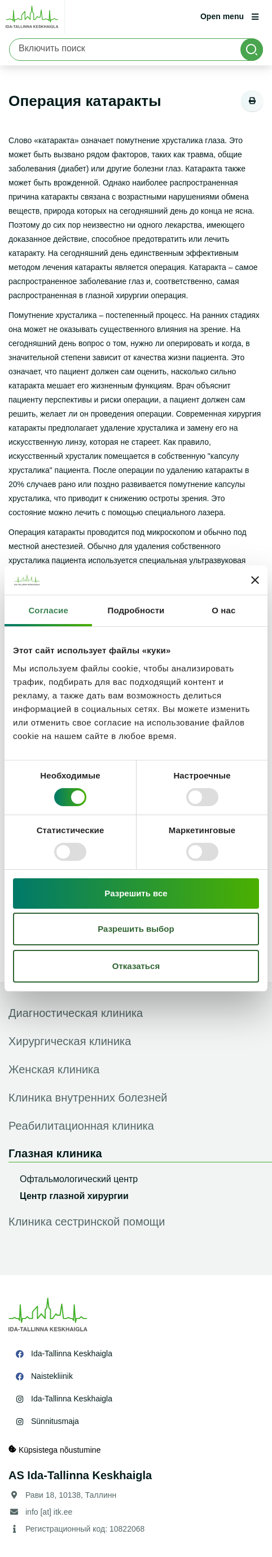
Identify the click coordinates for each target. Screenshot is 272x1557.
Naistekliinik (52, 1376)
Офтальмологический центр (79, 1179)
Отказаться (136, 966)
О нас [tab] (223, 610)
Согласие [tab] (48, 610)
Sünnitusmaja (55, 1421)
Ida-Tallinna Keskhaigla (71, 1353)
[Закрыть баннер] (255, 580)
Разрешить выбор (136, 929)
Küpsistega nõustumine (54, 1449)
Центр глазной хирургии (74, 1196)
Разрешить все (135, 893)
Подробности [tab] (136, 610)
